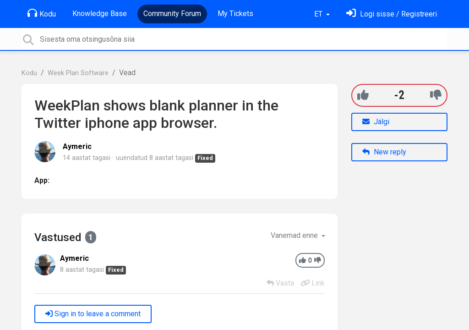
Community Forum (172, 13)
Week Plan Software (78, 73)
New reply (384, 152)
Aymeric (77, 146)
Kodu (41, 13)
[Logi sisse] (392, 14)
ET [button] (319, 14)
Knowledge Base (99, 13)
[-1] (436, 95)
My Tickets (235, 13)
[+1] (363, 95)
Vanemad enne (295, 235)
